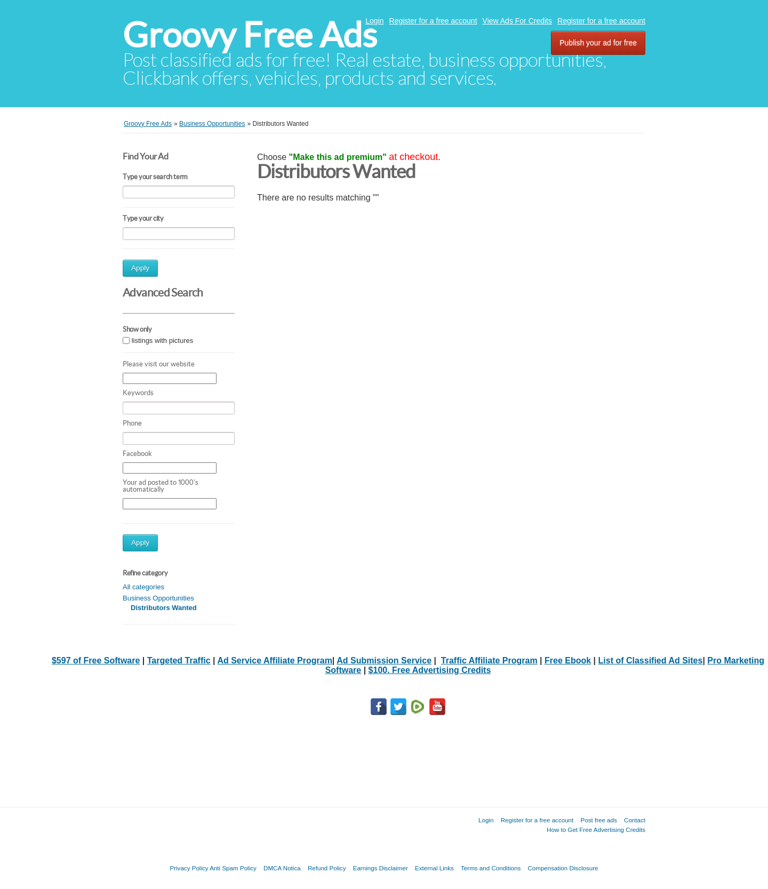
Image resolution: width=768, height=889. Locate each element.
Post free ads (598, 819)
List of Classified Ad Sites (650, 660)
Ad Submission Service (384, 660)
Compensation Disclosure (562, 867)
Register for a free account (433, 21)
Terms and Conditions (491, 867)
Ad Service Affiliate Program (274, 660)
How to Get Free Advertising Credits (596, 829)
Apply (140, 268)
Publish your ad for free (598, 42)
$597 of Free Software (96, 660)
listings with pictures (163, 341)
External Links (434, 867)
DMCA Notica (282, 867)
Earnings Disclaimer (380, 867)
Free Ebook (568, 660)
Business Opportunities (158, 598)
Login (374, 21)
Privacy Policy (189, 867)
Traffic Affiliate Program (489, 660)
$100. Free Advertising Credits (430, 670)
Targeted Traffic (179, 660)
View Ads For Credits (517, 21)
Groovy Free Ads (250, 34)
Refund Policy (327, 867)
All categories (143, 587)
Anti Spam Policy (233, 867)
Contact (634, 819)
